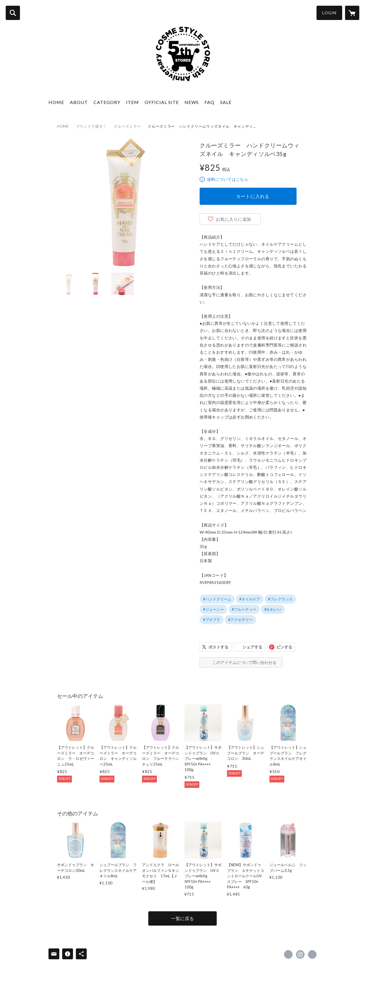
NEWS (191, 102)
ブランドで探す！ (91, 126)
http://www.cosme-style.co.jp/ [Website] (312, 954)
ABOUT (79, 102)
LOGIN (329, 12)
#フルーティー (244, 609)
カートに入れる (253, 196)
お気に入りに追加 (233, 219)
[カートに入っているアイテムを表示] (352, 13)
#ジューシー (213, 609)
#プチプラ (211, 619)
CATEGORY (107, 102)
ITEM (132, 102)
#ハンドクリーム (217, 599)
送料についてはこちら (227, 179)
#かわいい (272, 609)
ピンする (284, 646)
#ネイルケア (249, 599)
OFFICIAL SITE (162, 102)
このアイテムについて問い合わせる (244, 662)
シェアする (252, 646)
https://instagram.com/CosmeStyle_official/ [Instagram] (300, 954)
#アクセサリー (240, 619)
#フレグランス (280, 599)
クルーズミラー (127, 126)
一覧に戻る (182, 918)
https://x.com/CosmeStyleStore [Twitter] (288, 954)
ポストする (218, 646)
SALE (226, 102)
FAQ (209, 102)
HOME (56, 102)
